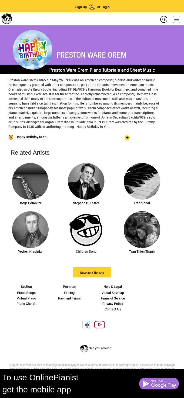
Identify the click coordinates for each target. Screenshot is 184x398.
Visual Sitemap (113, 292)
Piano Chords (26, 303)
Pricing (69, 292)
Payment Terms (69, 298)
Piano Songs (26, 292)
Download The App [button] (92, 272)
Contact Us (113, 309)
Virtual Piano (26, 298)
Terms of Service (113, 298)
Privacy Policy (112, 303)
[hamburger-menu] (176, 19)
